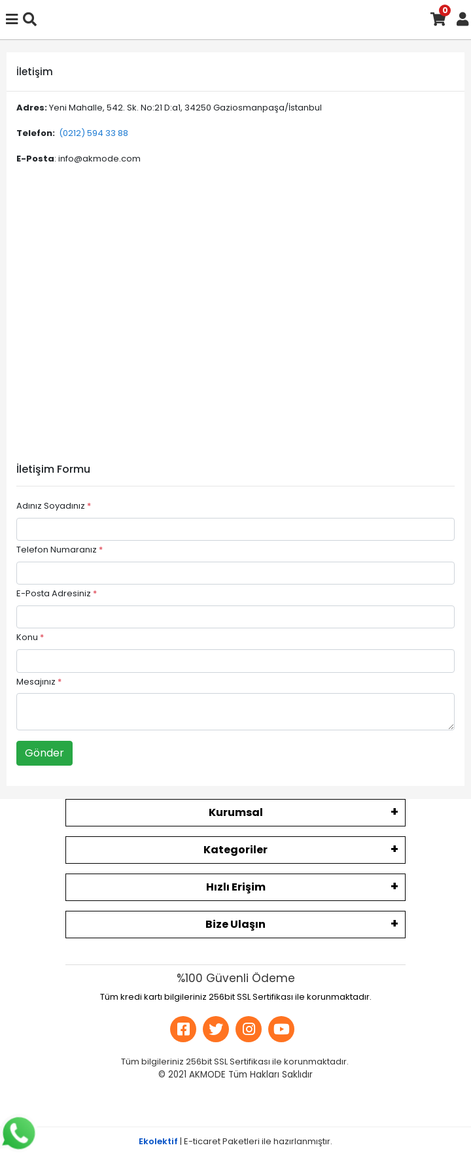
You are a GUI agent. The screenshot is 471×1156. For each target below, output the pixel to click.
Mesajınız (38, 681)
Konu (30, 637)
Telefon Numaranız (59, 549)
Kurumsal (236, 812)
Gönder (44, 752)
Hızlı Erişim (236, 886)
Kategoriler (235, 849)
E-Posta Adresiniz (56, 593)
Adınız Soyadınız (53, 506)
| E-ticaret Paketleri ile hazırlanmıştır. (235, 1141)
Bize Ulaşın (235, 924)
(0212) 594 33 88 (93, 133)
